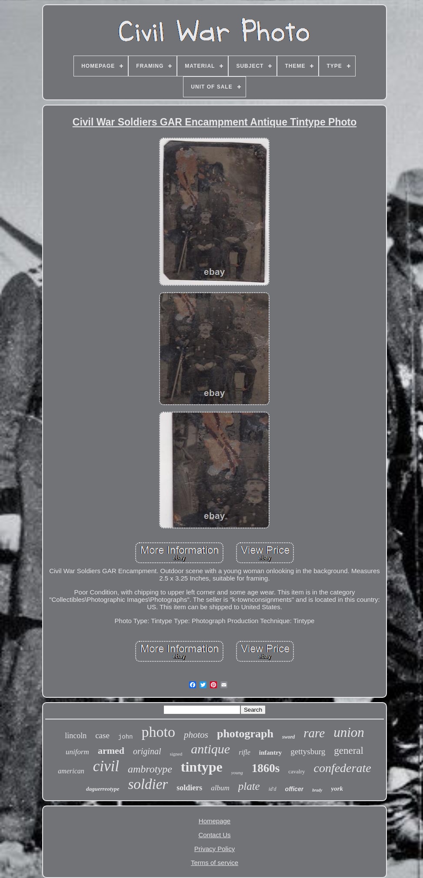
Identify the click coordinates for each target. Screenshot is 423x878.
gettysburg (307, 751)
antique (210, 749)
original (147, 751)
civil (106, 766)
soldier (148, 784)
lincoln (76, 735)
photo (158, 732)
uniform (77, 752)
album (220, 788)
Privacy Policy (214, 848)
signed (176, 753)
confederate (342, 768)
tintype (202, 767)
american (71, 771)
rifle (244, 752)
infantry (270, 752)
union (348, 732)
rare (314, 733)
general (348, 750)
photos (196, 734)
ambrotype (150, 769)
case (102, 735)
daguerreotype (103, 789)
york (337, 788)
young (237, 772)
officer (294, 789)
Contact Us (214, 834)
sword (288, 737)
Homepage (214, 821)
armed (111, 750)
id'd (272, 789)
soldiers (189, 787)
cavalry (296, 771)
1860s (266, 768)
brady (317, 790)
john (125, 736)
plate (249, 786)
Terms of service (214, 862)
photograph (245, 733)
